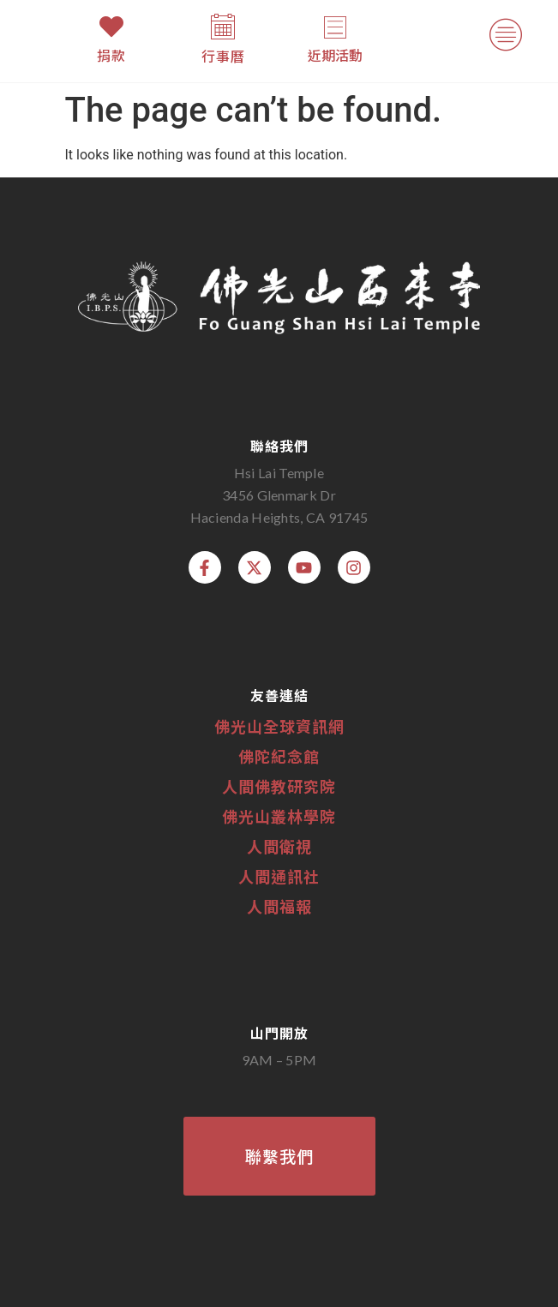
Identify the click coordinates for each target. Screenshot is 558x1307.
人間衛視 (279, 846)
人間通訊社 (279, 876)
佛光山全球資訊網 (279, 726)
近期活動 (335, 55)
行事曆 (223, 55)
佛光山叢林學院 (279, 816)
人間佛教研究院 (279, 786)
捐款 (111, 55)
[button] (505, 38)
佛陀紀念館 (279, 756)
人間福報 (279, 906)
